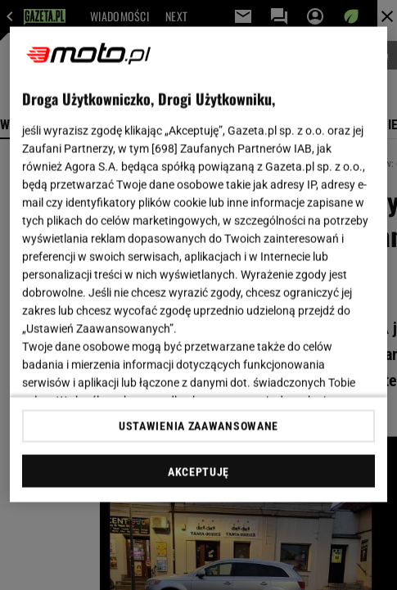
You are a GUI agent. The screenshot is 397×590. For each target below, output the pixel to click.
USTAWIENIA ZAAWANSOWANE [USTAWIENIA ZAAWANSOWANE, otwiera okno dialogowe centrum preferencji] (198, 425)
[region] (198, 264)
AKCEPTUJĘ (198, 471)
